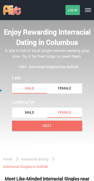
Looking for (23, 102)
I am (16, 78)
